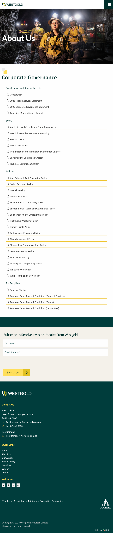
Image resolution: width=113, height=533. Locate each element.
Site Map (6, 526)
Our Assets (7, 457)
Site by (102, 529)
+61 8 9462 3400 (14, 426)
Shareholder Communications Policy (28, 245)
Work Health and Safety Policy (25, 275)
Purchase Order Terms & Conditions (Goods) (32, 302)
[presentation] (16, 361)
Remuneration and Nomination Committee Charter (35, 151)
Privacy (17, 526)
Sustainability (8, 461)
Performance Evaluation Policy (25, 233)
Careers (5, 468)
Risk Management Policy (22, 239)
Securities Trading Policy (22, 251)
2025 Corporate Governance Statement (29, 106)
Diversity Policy (17, 190)
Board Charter (17, 139)
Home (5, 450)
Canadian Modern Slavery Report (26, 113)
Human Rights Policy (20, 226)
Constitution (16, 94)
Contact (6, 472)
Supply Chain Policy (19, 257)
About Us (6, 454)
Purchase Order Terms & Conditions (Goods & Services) (37, 296)
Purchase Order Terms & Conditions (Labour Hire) (34, 308)
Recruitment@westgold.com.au (22, 435)
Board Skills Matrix (19, 145)
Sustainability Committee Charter (26, 157)
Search (27, 526)
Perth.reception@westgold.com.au (23, 422)
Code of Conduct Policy (21, 184)
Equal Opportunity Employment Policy (29, 214)
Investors (6, 465)
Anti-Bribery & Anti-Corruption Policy (28, 178)
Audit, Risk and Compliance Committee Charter (33, 127)
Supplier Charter (18, 290)
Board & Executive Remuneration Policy (29, 133)
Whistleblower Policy (20, 269)
